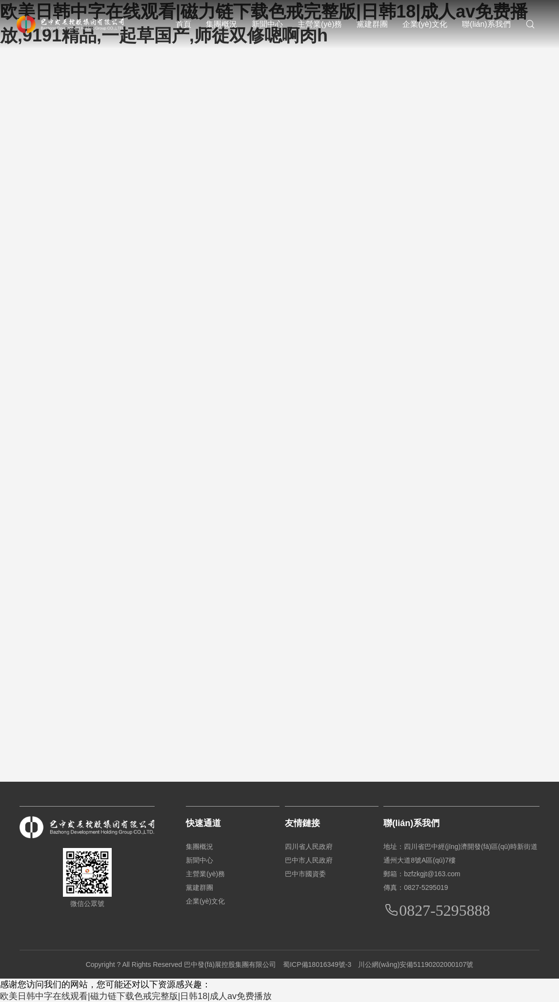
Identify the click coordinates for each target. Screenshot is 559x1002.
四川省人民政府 (309, 846)
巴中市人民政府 (309, 860)
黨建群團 (372, 24)
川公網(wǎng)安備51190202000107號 (415, 964)
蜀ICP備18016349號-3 (317, 964)
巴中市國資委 (305, 874)
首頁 (183, 24)
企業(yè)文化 (424, 24)
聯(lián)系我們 (486, 24)
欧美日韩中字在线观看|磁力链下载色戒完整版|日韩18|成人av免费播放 (136, 996)
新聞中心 (267, 24)
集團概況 (221, 24)
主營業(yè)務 (320, 24)
